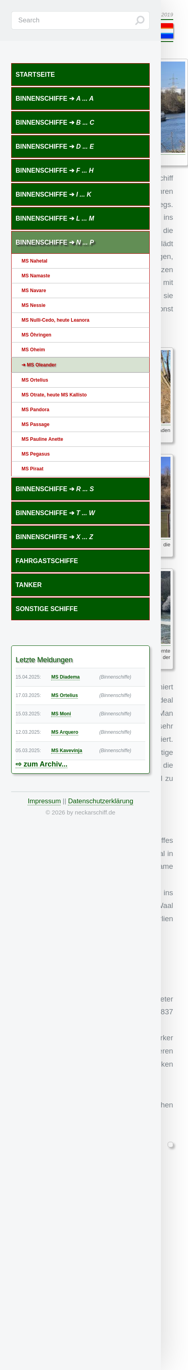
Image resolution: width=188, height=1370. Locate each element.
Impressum (44, 801)
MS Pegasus (36, 454)
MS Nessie (34, 305)
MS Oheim (33, 349)
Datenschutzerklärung (100, 801)
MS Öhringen (36, 335)
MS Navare (34, 290)
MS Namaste (36, 276)
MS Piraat (33, 469)
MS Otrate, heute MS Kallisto (54, 395)
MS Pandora (35, 409)
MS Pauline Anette (42, 439)
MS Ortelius (35, 380)
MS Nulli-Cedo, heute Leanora (55, 320)
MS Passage (35, 424)
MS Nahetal (34, 261)
